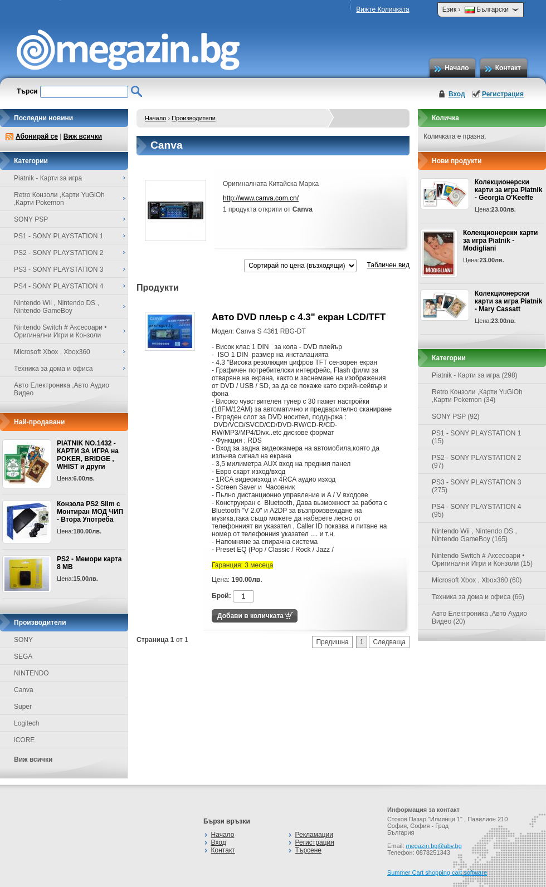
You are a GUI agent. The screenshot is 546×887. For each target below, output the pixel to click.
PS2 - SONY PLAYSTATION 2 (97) (476, 461)
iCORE (24, 740)
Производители (194, 118)
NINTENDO (31, 673)
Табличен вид (388, 265)
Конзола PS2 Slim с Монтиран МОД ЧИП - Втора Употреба (90, 511)
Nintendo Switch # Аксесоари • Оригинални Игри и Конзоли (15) (482, 559)
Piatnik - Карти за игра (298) (475, 375)
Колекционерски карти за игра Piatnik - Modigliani (500, 240)
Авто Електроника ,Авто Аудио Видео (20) (479, 617)
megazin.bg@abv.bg (434, 845)
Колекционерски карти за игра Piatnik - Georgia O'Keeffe (508, 190)
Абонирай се (37, 136)
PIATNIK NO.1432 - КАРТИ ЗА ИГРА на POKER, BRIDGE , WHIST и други (88, 455)
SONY (23, 640)
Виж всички (83, 136)
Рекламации (314, 835)
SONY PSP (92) (456, 416)
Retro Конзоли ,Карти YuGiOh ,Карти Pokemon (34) (477, 396)
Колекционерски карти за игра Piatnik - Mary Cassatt (508, 301)
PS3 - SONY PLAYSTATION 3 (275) (476, 486)
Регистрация (503, 94)
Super (23, 706)
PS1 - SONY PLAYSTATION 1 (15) (476, 437)
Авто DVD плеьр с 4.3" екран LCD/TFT (299, 317)
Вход (456, 94)
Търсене (308, 850)
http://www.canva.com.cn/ (261, 198)
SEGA (23, 656)
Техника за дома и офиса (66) (478, 597)
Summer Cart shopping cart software (437, 872)
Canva (23, 690)
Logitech (26, 723)
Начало (457, 68)
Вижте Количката (382, 9)
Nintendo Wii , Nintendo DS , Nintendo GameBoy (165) (474, 535)
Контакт (508, 68)
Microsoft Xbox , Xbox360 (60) (476, 580)
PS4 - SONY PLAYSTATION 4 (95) (476, 510)
